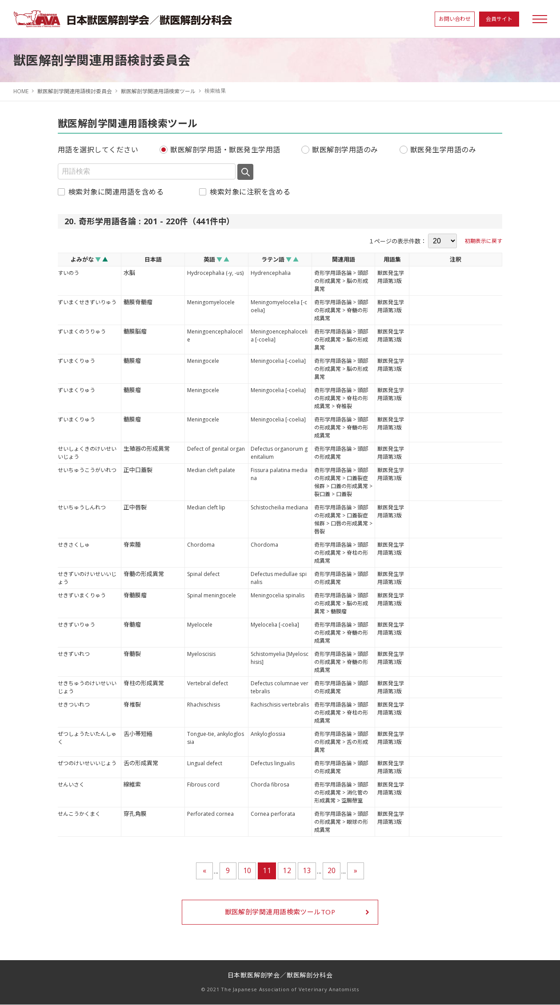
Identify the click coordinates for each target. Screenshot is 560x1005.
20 (332, 870)
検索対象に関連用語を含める (116, 191)
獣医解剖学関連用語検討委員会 (75, 91)
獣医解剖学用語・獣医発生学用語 (225, 149)
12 (287, 870)
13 (307, 870)
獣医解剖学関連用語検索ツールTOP (280, 912)
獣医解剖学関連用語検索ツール (158, 91)
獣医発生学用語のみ (443, 149)
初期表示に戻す (483, 240)
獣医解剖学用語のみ (345, 149)
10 (247, 870)
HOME (21, 91)
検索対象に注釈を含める (250, 191)
